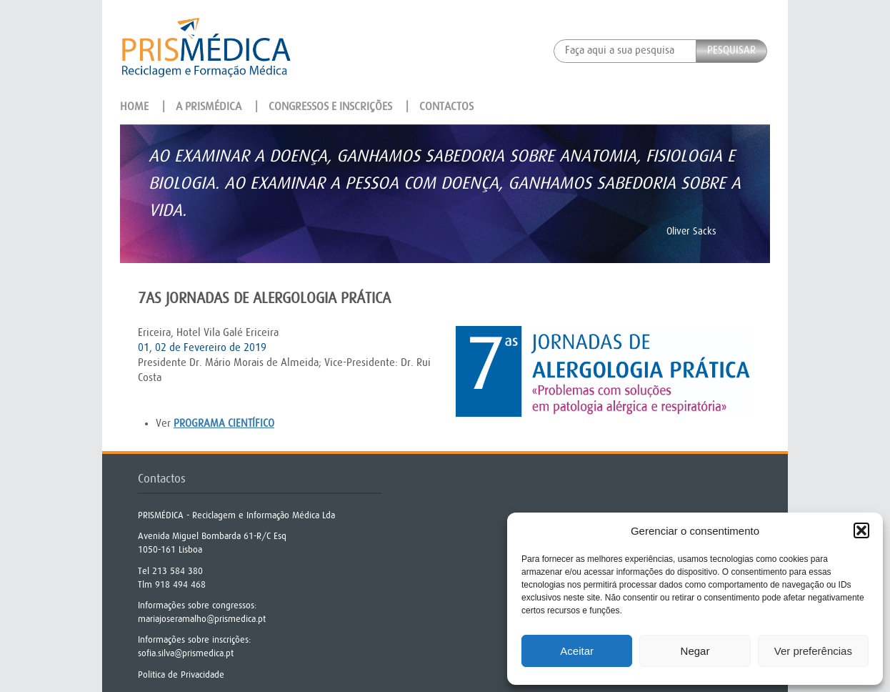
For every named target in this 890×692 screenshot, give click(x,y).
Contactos (446, 106)
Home (134, 106)
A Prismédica (208, 106)
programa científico (224, 423)
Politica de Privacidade (181, 674)
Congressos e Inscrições (330, 106)
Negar (695, 651)
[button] (861, 530)
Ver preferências (813, 651)
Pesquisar (731, 50)
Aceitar (577, 651)
